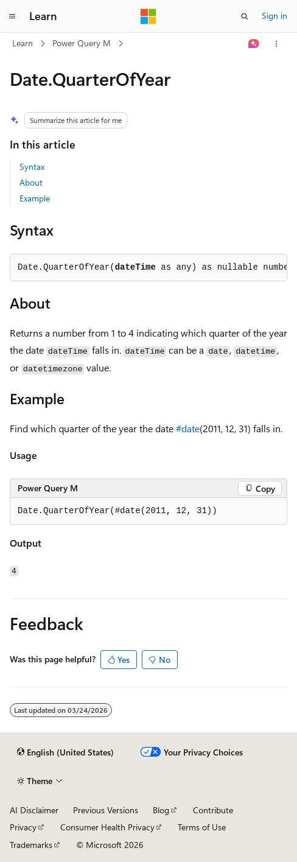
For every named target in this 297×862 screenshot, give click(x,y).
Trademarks (31, 844)
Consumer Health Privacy (107, 827)
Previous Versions (105, 810)
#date (188, 428)
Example (34, 198)
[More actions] (276, 44)
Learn (22, 43)
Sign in (274, 15)
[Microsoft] (148, 16)
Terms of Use (202, 827)
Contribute (213, 810)
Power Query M (81, 43)
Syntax (31, 166)
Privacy (23, 827)
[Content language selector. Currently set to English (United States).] (65, 752)
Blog (161, 810)
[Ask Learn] (254, 44)
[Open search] (244, 16)
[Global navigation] (12, 16)
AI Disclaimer (34, 810)
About (31, 182)
